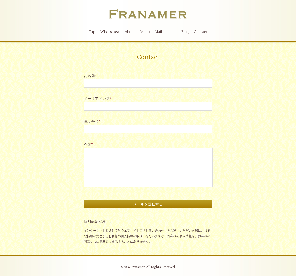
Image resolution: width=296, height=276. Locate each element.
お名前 (90, 75)
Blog (185, 32)
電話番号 (92, 121)
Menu (145, 32)
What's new (110, 32)
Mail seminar (165, 32)
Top (92, 32)
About (130, 32)
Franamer (138, 267)
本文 (88, 144)
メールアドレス (98, 98)
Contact (200, 32)
